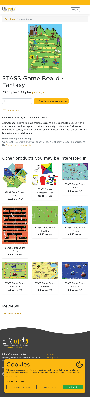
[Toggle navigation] (84, 9)
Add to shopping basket (51, 101)
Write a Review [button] (11, 110)
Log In (75, 9)
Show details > (11, 377)
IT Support (52, 357)
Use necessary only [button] (21, 387)
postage (38, 92)
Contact (51, 354)
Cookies (21, 381)
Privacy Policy (11, 381)
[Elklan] (9, 9)
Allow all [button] (73, 387)
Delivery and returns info (18, 145)
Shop (13, 19)
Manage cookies (49, 387)
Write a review (12, 313)
